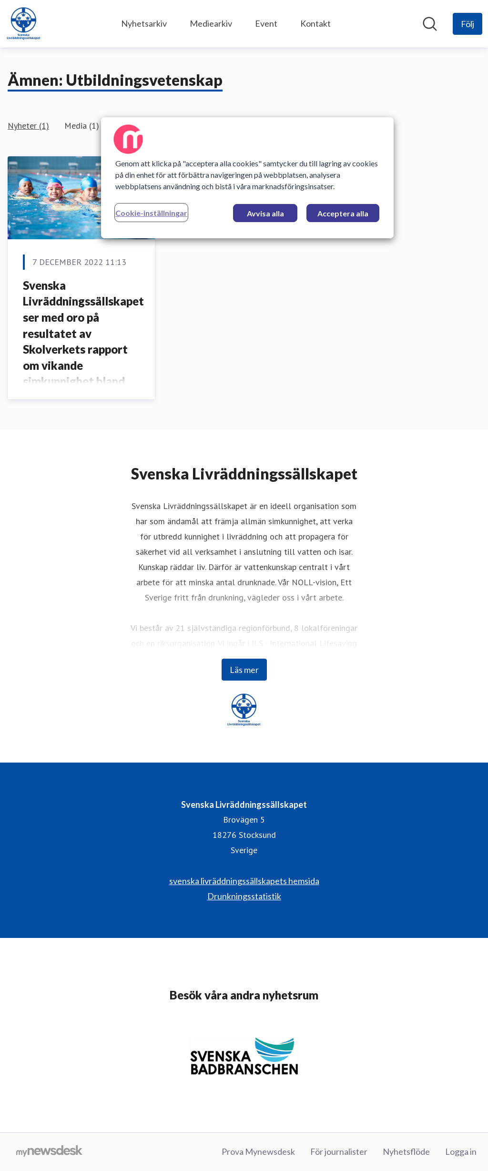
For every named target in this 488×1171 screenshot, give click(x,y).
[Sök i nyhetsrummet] (429, 23)
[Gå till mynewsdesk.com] (49, 1152)
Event (266, 23)
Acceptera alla (342, 213)
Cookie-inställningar (151, 212)
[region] (247, 177)
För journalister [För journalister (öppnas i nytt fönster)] (338, 1151)
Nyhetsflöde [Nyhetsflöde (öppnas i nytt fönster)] (406, 1151)
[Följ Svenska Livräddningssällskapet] (467, 24)
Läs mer (244, 669)
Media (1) (81, 125)
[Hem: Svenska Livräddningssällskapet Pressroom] (23, 24)
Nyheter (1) (28, 125)
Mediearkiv (211, 23)
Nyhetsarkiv (144, 23)
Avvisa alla (265, 213)
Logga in (461, 1151)
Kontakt (315, 23)
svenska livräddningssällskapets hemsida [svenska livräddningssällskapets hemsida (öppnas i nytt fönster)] (244, 881)
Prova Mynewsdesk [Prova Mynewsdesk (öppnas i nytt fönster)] (258, 1151)
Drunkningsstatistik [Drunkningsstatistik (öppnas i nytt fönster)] (244, 896)
